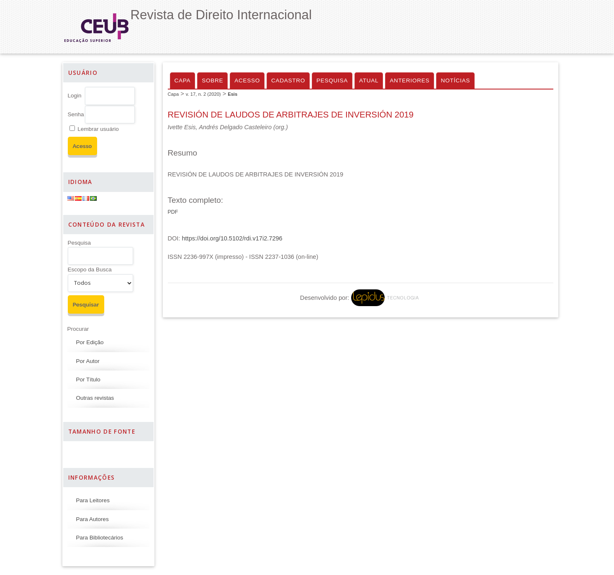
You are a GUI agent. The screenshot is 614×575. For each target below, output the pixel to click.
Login (75, 95)
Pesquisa (79, 243)
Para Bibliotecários (99, 537)
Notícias (455, 80)
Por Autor (88, 361)
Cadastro (288, 80)
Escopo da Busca (90, 269)
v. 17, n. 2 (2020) (203, 94)
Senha (76, 114)
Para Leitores (93, 500)
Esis (232, 94)
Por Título (88, 379)
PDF (173, 212)
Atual (368, 80)
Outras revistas (95, 398)
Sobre (212, 80)
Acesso (247, 80)
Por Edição (90, 342)
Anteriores (409, 80)
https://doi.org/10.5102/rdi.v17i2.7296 (232, 238)
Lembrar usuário (97, 129)
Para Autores (92, 519)
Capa (183, 80)
